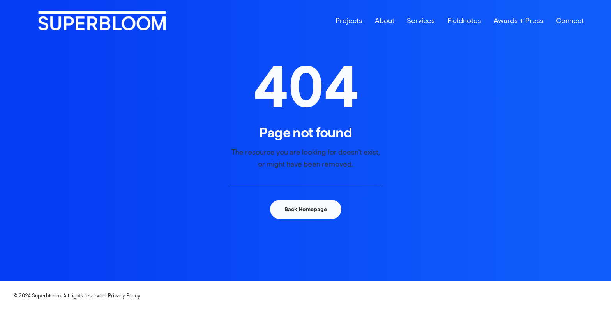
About (384, 29)
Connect (570, 29)
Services (421, 29)
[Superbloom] (131, 29)
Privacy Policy (124, 296)
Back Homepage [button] (305, 209)
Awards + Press (519, 29)
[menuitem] (352, 29)
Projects (349, 29)
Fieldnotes (464, 29)
